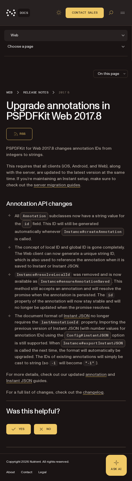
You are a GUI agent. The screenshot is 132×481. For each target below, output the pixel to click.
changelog (93, 392)
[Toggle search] (111, 12)
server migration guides (57, 185)
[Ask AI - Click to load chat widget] (116, 465)
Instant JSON (77, 316)
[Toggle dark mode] (59, 12)
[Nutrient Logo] (18, 13)
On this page (112, 73)
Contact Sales (84, 12)
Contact (26, 472)
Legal (42, 472)
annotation (96, 374)
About (10, 472)
